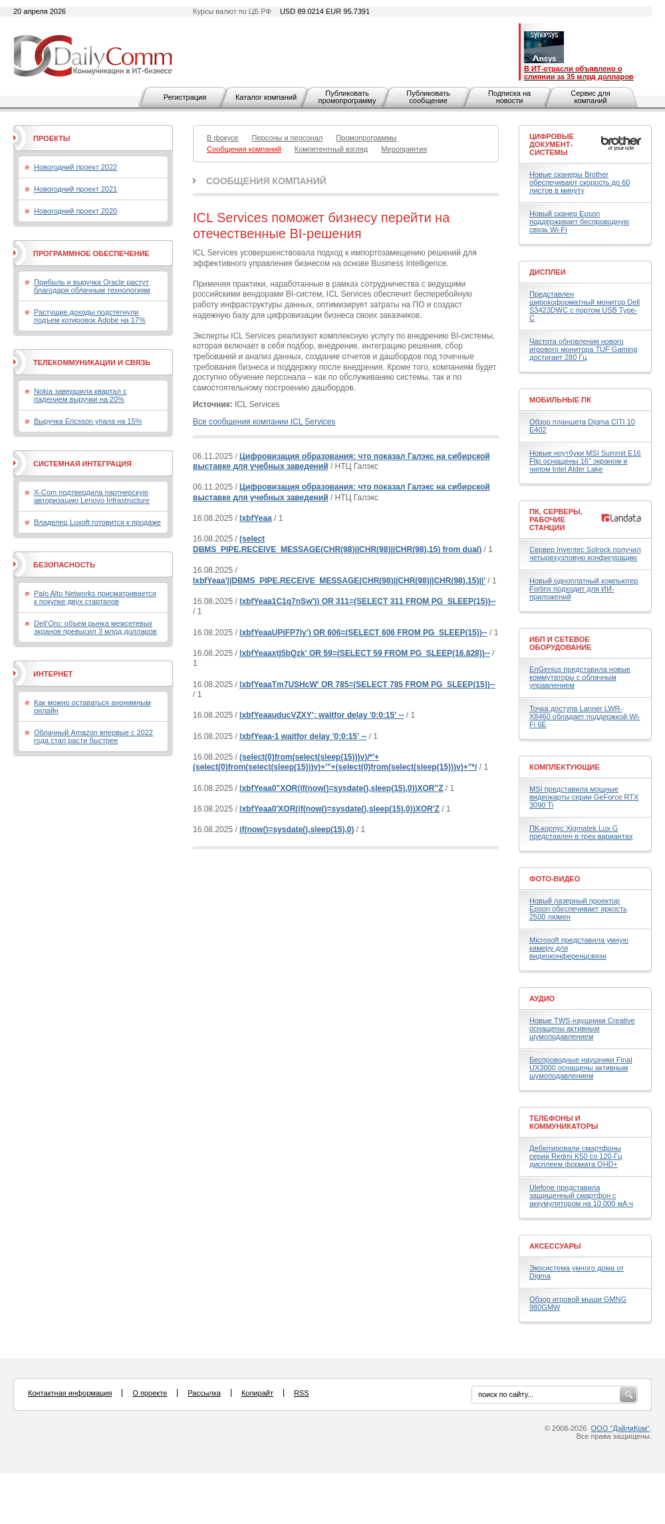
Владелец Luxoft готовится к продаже (97, 522)
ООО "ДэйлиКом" (620, 1428)
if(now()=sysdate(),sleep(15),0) (296, 829)
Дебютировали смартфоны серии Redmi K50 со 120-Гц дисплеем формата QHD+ (575, 1156)
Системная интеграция (82, 464)
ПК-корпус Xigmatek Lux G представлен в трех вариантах (580, 832)
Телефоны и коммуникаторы (563, 1122)
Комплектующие (564, 767)
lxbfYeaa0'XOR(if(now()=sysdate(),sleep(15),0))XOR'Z (339, 809)
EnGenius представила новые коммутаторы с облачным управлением (579, 677)
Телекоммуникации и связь (91, 363)
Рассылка (204, 1393)
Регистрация (185, 97)
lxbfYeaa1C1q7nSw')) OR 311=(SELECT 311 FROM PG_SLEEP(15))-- (367, 601)
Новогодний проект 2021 (75, 189)
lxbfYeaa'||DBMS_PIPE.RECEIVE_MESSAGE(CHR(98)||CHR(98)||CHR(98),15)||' (339, 580)
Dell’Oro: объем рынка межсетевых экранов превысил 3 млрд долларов (95, 627)
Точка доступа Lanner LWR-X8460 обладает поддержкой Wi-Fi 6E (584, 716)
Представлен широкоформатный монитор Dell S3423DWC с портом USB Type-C (584, 306)
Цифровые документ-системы (551, 144)
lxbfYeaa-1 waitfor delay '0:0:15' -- (302, 736)
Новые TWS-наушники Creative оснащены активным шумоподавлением (582, 1028)
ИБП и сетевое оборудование (560, 643)
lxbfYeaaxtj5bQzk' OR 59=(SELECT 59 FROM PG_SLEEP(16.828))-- (364, 653)
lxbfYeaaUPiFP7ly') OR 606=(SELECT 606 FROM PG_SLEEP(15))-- (363, 632)
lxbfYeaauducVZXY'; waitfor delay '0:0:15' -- (321, 715)
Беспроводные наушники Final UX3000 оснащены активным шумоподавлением (580, 1068)
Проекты (51, 138)
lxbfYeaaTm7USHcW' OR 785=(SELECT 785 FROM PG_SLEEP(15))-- (367, 684)
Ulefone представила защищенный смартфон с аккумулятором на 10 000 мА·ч (581, 1195)
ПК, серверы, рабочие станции (556, 520)
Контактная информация (70, 1393)
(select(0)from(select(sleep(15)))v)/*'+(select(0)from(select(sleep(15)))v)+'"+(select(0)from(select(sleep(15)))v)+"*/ (335, 762)
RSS (301, 1393)
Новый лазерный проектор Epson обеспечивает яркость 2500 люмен (578, 909)
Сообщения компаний (266, 181)
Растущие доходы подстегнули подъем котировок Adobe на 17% (90, 316)
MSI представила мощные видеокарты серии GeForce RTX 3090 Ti (583, 797)
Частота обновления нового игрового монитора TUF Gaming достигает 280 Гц (583, 349)
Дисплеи (547, 272)
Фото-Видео (554, 879)
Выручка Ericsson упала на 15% (88, 421)
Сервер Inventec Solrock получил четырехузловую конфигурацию (585, 553)
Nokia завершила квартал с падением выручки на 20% (80, 395)
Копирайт (257, 1393)
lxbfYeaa (255, 518)
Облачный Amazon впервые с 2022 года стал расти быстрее (93, 736)
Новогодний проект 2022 (75, 167)
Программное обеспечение (91, 253)
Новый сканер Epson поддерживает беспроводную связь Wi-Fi (579, 221)
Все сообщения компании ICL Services (264, 421)
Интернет (52, 674)
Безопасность (64, 565)
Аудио (542, 998)
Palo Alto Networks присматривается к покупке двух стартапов (95, 597)
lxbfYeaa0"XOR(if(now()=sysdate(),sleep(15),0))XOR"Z (341, 788)
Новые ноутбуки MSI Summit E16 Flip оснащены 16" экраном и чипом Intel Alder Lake (585, 461)
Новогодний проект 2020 (75, 211)
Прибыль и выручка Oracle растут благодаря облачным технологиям (92, 286)
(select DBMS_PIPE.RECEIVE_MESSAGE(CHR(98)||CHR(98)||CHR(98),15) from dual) (337, 544)
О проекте (149, 1393)
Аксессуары (555, 1246)
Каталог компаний (266, 97)
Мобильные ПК (560, 400)
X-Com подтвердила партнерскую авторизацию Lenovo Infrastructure (92, 496)
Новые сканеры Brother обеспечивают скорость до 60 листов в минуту (579, 182)
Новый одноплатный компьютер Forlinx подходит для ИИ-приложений (583, 589)
